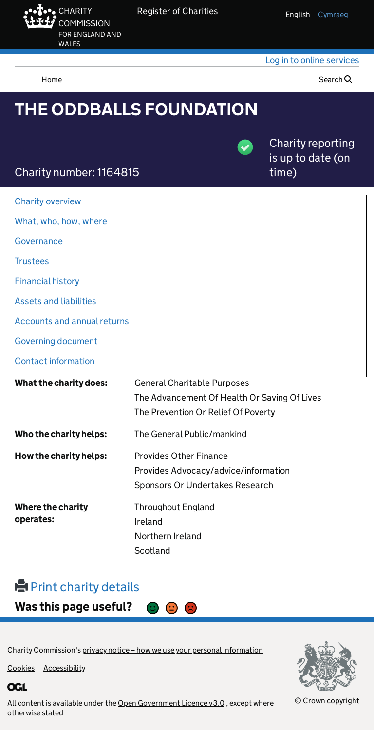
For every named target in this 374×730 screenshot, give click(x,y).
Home (51, 79)
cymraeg (333, 14)
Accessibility (64, 668)
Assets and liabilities (55, 301)
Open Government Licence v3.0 (171, 703)
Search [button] (335, 79)
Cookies (21, 668)
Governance (39, 241)
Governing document (56, 341)
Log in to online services (312, 60)
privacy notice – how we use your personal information (172, 650)
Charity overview (48, 201)
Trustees (32, 261)
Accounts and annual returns (72, 321)
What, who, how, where (61, 221)
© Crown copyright (327, 700)
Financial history (47, 281)
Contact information (54, 360)
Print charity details (77, 587)
